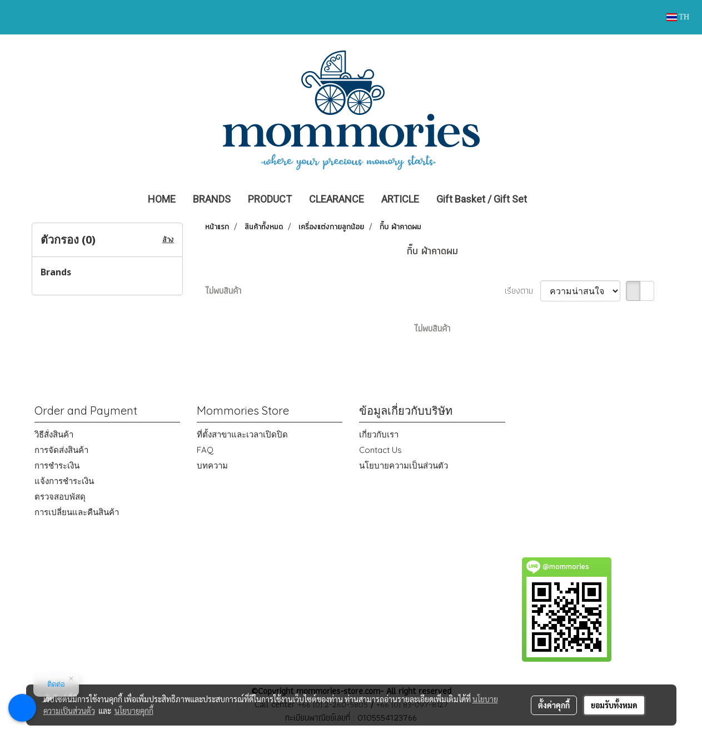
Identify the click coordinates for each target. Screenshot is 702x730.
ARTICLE (400, 199)
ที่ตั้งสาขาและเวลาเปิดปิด (242, 434)
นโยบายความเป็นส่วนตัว (403, 465)
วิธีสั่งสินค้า (53, 434)
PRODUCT (270, 199)
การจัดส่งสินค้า (61, 450)
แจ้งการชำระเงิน (64, 481)
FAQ (205, 450)
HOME (162, 199)
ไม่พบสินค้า (223, 291)
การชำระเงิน (56, 465)
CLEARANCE (336, 199)
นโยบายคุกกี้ (133, 711)
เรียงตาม (522, 291)
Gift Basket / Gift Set (481, 199)
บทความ (212, 465)
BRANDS (212, 199)
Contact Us (380, 450)
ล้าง (168, 240)
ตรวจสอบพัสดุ (60, 496)
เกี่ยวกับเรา (379, 434)
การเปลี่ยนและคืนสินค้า (76, 512)
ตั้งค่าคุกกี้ (554, 705)
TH (677, 17)
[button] (552, 199)
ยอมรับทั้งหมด (614, 705)
